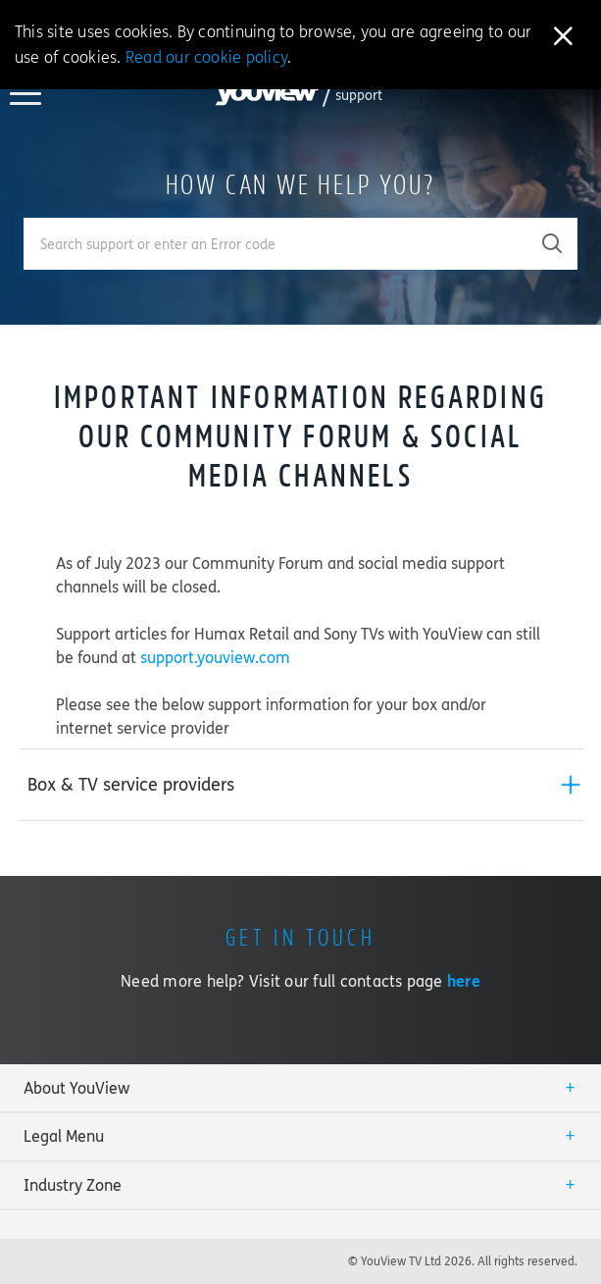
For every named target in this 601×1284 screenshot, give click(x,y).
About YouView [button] (76, 1088)
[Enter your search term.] (275, 244)
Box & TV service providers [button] (130, 785)
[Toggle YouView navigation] (25, 99)
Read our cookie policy (206, 57)
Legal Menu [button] (64, 1136)
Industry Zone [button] (73, 1185)
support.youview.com (215, 657)
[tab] (301, 784)
